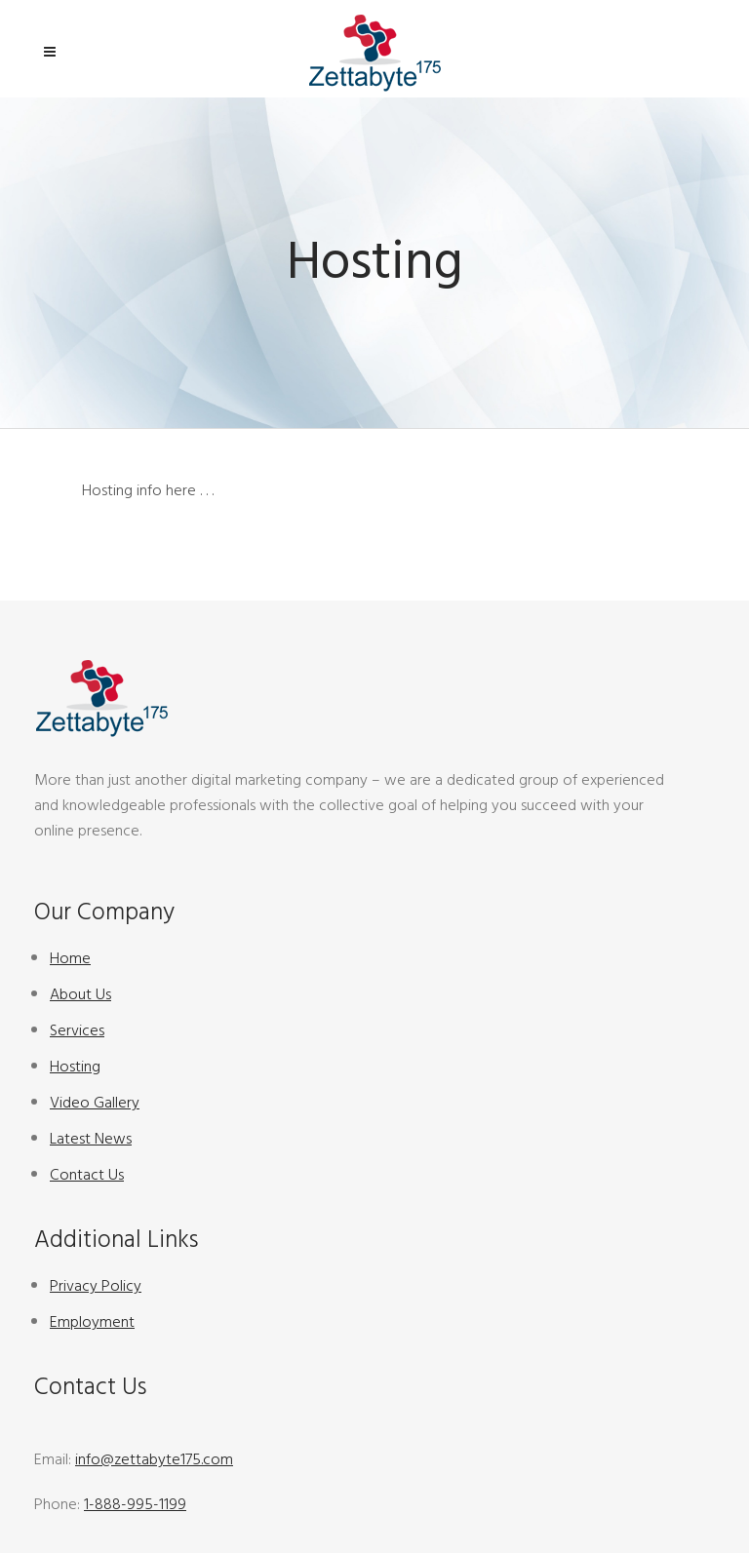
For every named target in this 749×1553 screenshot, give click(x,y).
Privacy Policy (95, 1286)
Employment (92, 1322)
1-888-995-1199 (135, 1504)
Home (70, 958)
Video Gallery (94, 1102)
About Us (80, 994)
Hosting (75, 1066)
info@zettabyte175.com (154, 1459)
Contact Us (87, 1174)
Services (77, 1030)
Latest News (91, 1138)
